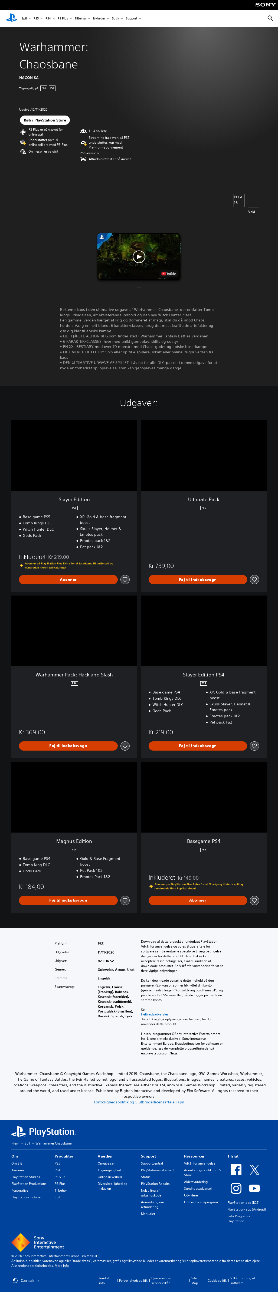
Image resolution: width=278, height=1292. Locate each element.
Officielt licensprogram (201, 1202)
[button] (139, 256)
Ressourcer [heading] (194, 1156)
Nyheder (99, 19)
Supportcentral (152, 1163)
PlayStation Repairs (155, 1183)
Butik (115, 19)
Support (131, 19)
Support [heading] (148, 1156)
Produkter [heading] (64, 1156)
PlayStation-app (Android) (246, 1209)
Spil (24, 19)
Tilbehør (80, 19)
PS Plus (63, 19)
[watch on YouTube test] (169, 273)
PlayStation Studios (25, 1177)
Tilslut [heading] (232, 1156)
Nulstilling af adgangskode (151, 1193)
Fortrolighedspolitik (133, 1280)
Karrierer (17, 1170)
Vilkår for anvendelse (199, 1163)
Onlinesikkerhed (110, 1177)
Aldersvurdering (196, 1181)
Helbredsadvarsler (154, 1014)
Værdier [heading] (105, 1156)
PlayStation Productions (29, 1183)
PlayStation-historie (26, 1197)
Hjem (15, 1143)
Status (146, 1177)
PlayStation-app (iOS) (243, 1202)
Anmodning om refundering (152, 1204)
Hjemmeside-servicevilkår (161, 1280)
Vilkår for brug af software (242, 1280)
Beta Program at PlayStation (239, 1218)
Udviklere (191, 1195)
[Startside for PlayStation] (11, 18)
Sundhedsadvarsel (198, 1188)
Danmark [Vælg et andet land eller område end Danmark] (26, 1280)
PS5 (36, 19)
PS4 (48, 19)
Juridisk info (104, 1280)
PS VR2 (60, 1177)
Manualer (148, 1213)
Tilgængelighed (109, 1170)
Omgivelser (106, 1163)
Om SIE (16, 1163)
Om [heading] (14, 1156)
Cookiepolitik (217, 1280)
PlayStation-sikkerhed (157, 1170)
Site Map (194, 1280)
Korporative (19, 1190)
